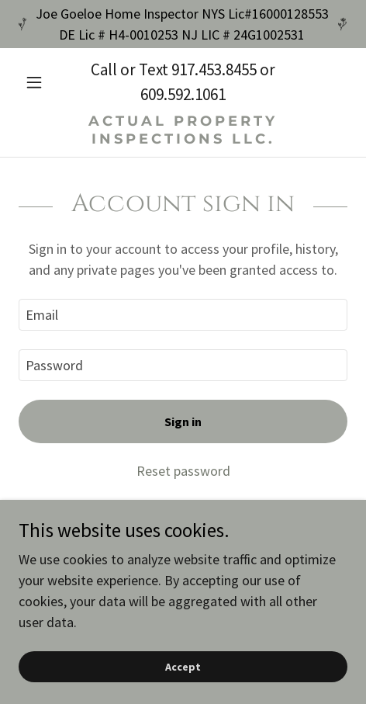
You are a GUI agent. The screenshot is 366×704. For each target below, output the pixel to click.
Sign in (183, 421)
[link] (183, 130)
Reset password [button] (183, 471)
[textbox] (183, 315)
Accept (183, 667)
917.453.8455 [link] (214, 69)
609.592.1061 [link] (183, 94)
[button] (43, 82)
